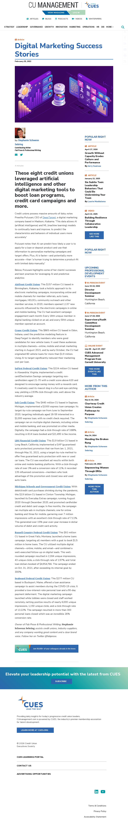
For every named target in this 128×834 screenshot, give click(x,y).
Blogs (48, 19)
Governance (36, 27)
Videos (78, 19)
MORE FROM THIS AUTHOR (94, 489)
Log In (76, 12)
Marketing (74, 27)
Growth (49, 27)
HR (98, 27)
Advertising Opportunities (34, 774)
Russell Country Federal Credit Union (36, 532)
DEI (102, 27)
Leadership (22, 27)
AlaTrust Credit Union (27, 284)
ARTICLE (97, 154)
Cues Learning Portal (30, 757)
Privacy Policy (100, 811)
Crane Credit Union (26, 330)
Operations (88, 27)
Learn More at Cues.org (34, 730)
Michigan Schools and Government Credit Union (43, 486)
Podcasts (63, 19)
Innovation (61, 27)
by (86, 166)
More (109, 27)
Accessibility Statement (95, 816)
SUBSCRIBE (60, 681)
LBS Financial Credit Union (30, 440)
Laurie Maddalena (97, 201)
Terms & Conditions (97, 805)
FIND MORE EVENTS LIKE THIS (94, 372)
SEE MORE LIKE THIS (94, 235)
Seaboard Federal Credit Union (32, 578)
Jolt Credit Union (24, 402)
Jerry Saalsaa (94, 166)
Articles (34, 19)
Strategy (9, 27)
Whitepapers (95, 19)
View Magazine (56, 12)
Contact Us (24, 765)
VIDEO (97, 219)
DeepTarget (49, 217)
